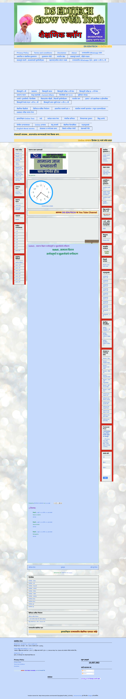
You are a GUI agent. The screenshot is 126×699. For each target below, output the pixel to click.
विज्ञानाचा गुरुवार (86, 118)
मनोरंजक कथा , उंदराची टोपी (106, 403)
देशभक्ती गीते (85, 128)
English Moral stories (25, 128)
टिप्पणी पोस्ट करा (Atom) (67, 572)
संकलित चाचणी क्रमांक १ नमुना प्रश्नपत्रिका (90, 109)
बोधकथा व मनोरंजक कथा (48, 128)
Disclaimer (61, 53)
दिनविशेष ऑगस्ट (32, 601)
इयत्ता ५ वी (17, 276)
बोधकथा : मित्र (106, 358)
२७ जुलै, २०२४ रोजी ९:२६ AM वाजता (44, 532)
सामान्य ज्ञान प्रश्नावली (18, 208)
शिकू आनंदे (101, 118)
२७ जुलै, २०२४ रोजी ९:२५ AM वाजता (44, 512)
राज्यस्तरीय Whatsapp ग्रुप (92, 53)
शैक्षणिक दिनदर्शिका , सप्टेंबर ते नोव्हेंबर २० (106, 335)
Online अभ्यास (40, 125)
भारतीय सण (76, 99)
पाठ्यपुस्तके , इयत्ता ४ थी (106, 289)
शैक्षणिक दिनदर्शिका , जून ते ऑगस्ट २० (106, 329)
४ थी (16, 239)
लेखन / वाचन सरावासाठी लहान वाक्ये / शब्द (106, 172)
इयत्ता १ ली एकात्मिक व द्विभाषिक (96, 99)
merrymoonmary (78, 695)
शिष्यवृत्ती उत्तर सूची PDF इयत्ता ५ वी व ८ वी (19, 174)
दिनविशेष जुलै (31, 604)
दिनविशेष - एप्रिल (32, 581)
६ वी (16, 245)
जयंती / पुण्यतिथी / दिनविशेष (26, 99)
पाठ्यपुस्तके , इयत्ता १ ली (106, 277)
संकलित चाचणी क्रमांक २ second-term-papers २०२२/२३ (106, 158)
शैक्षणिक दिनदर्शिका (70, 125)
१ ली (16, 231)
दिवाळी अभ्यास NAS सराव (106, 265)
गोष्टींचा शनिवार (69, 118)
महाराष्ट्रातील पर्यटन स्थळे (58, 60)
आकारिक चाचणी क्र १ (62, 109)
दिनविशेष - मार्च (32, 583)
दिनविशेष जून (31, 606)
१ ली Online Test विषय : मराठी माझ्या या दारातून (106, 434)
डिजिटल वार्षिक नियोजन (41, 109)
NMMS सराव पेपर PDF (18, 179)
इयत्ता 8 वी (17, 250)
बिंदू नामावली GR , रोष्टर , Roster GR (37, 621)
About (74, 53)
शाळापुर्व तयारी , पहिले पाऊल (79, 56)
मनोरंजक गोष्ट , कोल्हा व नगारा (106, 411)
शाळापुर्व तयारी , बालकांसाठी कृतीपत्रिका (30, 60)
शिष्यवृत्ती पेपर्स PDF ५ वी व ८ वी (27, 102)
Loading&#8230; (59, 378)
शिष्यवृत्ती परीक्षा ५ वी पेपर (65, 91)
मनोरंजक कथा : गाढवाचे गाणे (106, 394)
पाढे (41, 118)
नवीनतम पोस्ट (32, 567)
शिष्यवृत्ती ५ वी (21, 91)
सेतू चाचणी (54, 125)
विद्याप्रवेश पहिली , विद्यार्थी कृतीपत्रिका (54, 99)
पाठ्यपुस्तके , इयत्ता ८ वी (106, 306)
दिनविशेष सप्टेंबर (32, 599)
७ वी (16, 248)
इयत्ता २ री (17, 268)
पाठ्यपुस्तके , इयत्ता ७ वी (106, 302)
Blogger (90, 695)
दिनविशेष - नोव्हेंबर (32, 593)
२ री (16, 234)
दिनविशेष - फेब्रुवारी (33, 586)
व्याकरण (34, 91)
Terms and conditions (43, 53)
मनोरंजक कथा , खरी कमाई (106, 420)
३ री (16, 237)
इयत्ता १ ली (17, 265)
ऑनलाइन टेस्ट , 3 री (18, 653)
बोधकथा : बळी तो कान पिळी (106, 386)
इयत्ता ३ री (17, 270)
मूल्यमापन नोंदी (47, 56)
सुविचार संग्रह (83, 95)
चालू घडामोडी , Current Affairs (42, 95)
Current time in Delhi (47, 206)
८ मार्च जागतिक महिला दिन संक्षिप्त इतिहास (37, 619)
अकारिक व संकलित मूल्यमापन (27, 56)
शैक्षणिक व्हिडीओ (22, 109)
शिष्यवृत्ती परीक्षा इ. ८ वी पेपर (88, 91)
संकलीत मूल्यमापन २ (105, 202)
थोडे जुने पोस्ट (93, 567)
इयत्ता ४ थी (17, 273)
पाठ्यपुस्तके (85, 125)
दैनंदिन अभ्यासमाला (23, 125)
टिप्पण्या (84, 673)
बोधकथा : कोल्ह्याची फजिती (106, 376)
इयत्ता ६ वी (17, 279)
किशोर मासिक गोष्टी (69, 128)
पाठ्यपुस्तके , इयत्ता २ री (106, 281)
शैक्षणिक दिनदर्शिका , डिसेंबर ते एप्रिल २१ (106, 343)
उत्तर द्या (34, 517)
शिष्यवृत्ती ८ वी (18, 156)
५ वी (16, 242)
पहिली (104, 228)
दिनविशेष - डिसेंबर (32, 591)
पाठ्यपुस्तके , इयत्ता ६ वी (106, 298)
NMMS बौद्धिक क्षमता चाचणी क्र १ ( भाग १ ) (23, 648)
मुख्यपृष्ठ (63, 567)
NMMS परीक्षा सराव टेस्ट (25, 112)
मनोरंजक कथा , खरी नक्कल (106, 415)
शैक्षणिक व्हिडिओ (19, 262)
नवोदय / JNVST (17, 164)
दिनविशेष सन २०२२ (66, 95)
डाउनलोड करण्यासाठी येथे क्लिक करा (40, 134)
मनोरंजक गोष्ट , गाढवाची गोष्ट (106, 407)
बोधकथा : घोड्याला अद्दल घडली (106, 367)
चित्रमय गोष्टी (106, 240)
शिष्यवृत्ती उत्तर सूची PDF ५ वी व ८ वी (56, 102)
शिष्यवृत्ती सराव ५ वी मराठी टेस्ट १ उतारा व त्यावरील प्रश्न (25, 644)
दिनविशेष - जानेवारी (32, 588)
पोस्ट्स (84, 670)
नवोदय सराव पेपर (53, 118)
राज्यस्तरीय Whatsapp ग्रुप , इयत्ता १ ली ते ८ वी (89, 60)
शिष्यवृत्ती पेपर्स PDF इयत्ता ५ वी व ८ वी (19, 169)
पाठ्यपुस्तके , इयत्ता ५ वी (106, 294)
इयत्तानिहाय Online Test (25, 118)
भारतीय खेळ (61, 56)
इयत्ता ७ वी (17, 282)
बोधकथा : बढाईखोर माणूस (106, 361)
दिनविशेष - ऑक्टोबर (33, 596)
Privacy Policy (23, 53)
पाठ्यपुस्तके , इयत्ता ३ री (106, 285)
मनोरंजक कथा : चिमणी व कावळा (106, 398)
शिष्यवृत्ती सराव (47, 91)
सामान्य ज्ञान (21, 95)
